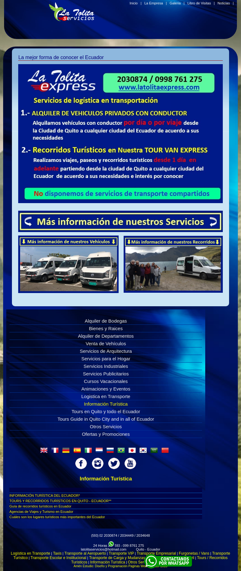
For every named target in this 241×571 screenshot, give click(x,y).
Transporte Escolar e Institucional (58, 558)
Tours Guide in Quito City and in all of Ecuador (105, 419)
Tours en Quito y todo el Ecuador (106, 411)
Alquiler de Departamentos (106, 336)
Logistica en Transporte (105, 396)
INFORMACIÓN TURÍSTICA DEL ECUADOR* (44, 495)
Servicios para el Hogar (105, 358)
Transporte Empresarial (156, 553)
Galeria (174, 3)
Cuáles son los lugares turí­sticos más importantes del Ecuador (57, 517)
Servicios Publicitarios (106, 373)
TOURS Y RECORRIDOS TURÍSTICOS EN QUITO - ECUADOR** (60, 501)
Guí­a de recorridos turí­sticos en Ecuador (40, 506)
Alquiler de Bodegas (106, 321)
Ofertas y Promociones (106, 434)
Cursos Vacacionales (106, 381)
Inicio (134, 3)
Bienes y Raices (106, 328)
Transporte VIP (121, 553)
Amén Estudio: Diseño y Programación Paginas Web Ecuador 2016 (121, 566)
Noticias (223, 3)
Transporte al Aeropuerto (85, 553)
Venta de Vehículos (106, 343)
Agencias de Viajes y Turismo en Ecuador (41, 511)
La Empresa (153, 3)
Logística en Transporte (30, 553)
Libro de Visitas (199, 3)
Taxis (57, 553)
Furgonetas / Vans (194, 553)
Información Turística (106, 404)
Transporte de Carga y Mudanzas (117, 558)
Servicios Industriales (105, 366)
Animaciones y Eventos (105, 388)
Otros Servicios (106, 426)
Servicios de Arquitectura (106, 351)
